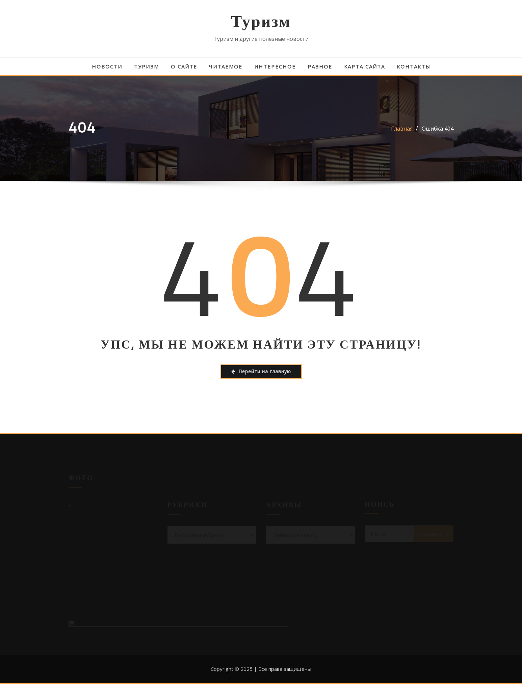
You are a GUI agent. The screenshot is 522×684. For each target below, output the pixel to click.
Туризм (261, 21)
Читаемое (225, 66)
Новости (107, 66)
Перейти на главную (261, 371)
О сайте (184, 66)
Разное (320, 66)
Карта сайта (364, 66)
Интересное (275, 66)
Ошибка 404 (437, 128)
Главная (402, 128)
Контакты (413, 66)
